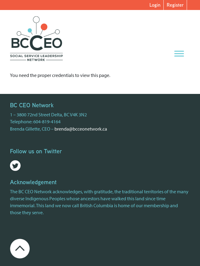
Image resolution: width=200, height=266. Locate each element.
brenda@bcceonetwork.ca (80, 129)
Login (154, 5)
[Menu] (179, 53)
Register (175, 5)
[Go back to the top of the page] (20, 248)
